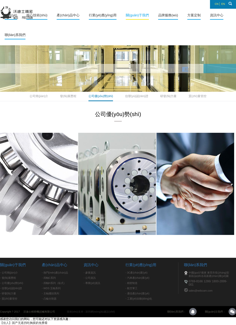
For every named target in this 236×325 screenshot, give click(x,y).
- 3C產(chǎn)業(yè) (136, 272)
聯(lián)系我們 (15, 35)
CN (216, 3)
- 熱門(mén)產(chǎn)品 (55, 272)
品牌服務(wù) (168, 15)
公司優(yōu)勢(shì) (100, 96)
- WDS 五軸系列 (51, 288)
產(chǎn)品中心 (68, 15)
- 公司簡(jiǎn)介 (9, 272)
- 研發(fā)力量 (8, 293)
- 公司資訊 (90, 277)
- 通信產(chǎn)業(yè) (137, 293)
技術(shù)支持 (75, 311)
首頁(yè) (11, 15)
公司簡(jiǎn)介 (39, 96)
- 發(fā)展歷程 (8, 277)
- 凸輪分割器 (49, 298)
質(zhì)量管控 (197, 96)
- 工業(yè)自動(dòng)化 (138, 298)
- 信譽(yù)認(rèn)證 (11, 288)
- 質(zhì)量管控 (8, 298)
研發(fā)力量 (168, 96)
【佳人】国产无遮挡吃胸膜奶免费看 (24, 322)
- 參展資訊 (90, 272)
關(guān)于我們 (137, 15)
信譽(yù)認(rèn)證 (136, 96)
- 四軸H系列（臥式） (54, 283)
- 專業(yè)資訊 (92, 283)
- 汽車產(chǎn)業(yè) (137, 277)
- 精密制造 (131, 283)
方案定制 (194, 15)
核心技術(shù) (36, 15)
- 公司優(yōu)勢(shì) (11, 283)
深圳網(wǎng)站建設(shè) (100, 311)
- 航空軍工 (131, 288)
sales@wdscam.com (201, 290)
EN (223, 3)
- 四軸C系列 (49, 277)
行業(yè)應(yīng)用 (103, 15)
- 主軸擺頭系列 (50, 293)
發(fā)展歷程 (68, 96)
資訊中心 (216, 15)
